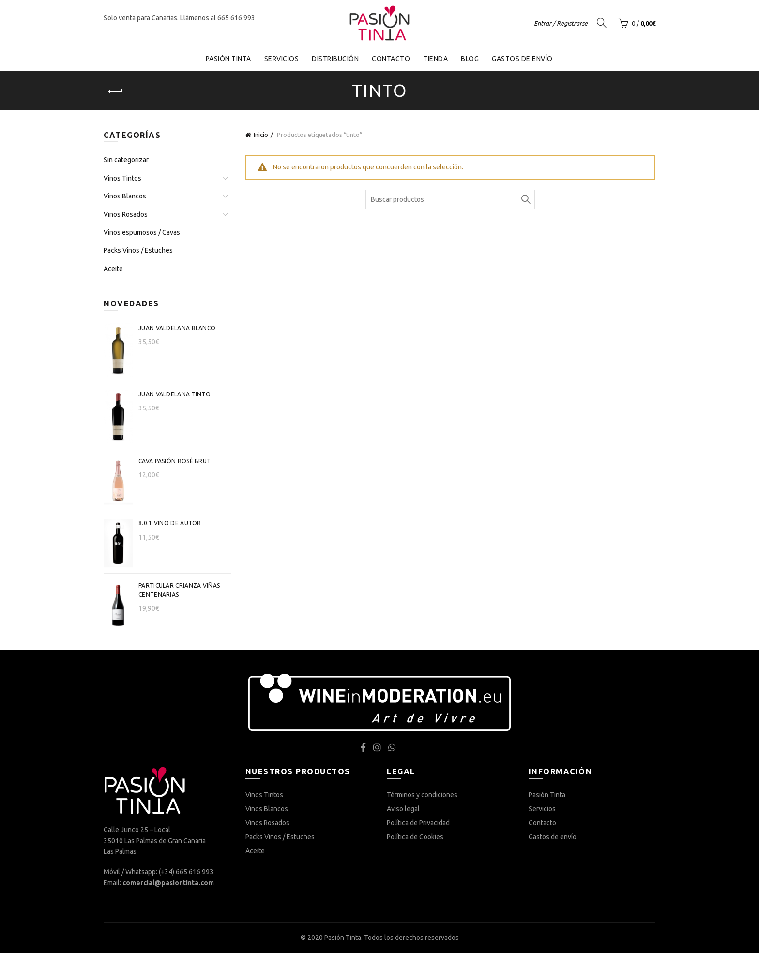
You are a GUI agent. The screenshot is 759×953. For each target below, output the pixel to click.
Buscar (525, 199)
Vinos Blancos (125, 196)
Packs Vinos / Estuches (138, 250)
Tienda (435, 58)
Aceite (113, 268)
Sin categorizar (126, 160)
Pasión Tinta (228, 58)
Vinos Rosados (126, 214)
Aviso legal (403, 809)
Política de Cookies (415, 837)
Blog (470, 58)
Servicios (281, 58)
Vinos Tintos (122, 178)
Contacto (391, 58)
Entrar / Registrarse (561, 23)
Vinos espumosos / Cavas (142, 232)
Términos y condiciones (422, 795)
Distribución (335, 58)
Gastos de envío (522, 58)
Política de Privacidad (418, 823)
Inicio (261, 134)
